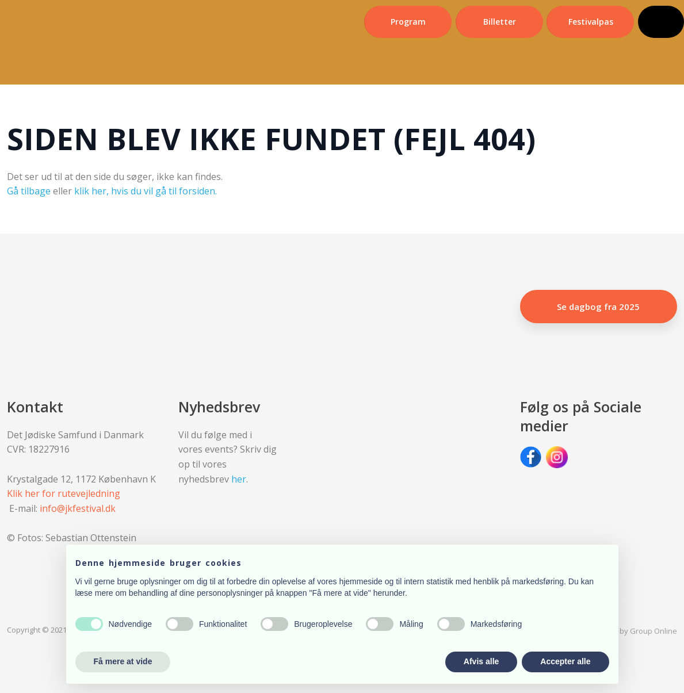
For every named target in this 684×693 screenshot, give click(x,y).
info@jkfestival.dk (78, 508)
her (238, 479)
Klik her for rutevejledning (63, 493)
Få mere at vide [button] (123, 661)
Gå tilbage (29, 191)
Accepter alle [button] (565, 661)
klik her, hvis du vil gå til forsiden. (145, 191)
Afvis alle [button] (481, 661)
